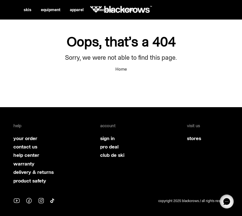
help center (26, 155)
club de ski (112, 155)
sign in (107, 138)
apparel (77, 10)
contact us (25, 146)
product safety (29, 180)
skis (27, 10)
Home (121, 69)
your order (25, 138)
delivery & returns (33, 172)
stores (194, 138)
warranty (23, 163)
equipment (50, 10)
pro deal (109, 146)
